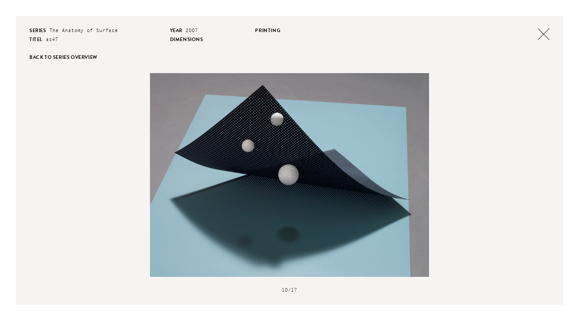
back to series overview (63, 57)
